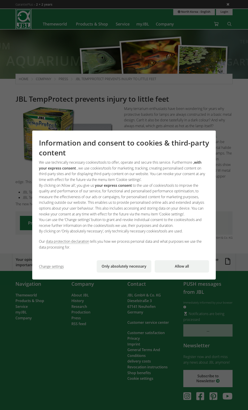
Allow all (182, 266)
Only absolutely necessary (124, 266)
